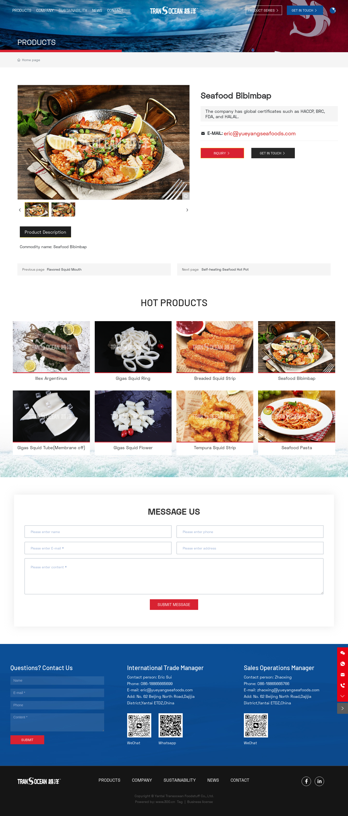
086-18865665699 (157, 683)
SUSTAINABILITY (180, 780)
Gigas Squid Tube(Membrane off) (51, 447)
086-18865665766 (273, 683)
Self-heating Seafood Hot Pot (225, 269)
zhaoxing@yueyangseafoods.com (288, 689)
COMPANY (142, 780)
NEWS (213, 780)
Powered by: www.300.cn (155, 802)
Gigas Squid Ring (133, 378)
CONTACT (240, 780)
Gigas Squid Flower (133, 447)
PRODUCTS (36, 42)
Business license (200, 802)
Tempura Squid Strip (215, 447)
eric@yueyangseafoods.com (260, 133)
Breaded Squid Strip (215, 378)
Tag (180, 802)
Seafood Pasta (297, 447)
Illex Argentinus (51, 378)
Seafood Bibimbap (296, 378)
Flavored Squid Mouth (64, 269)
